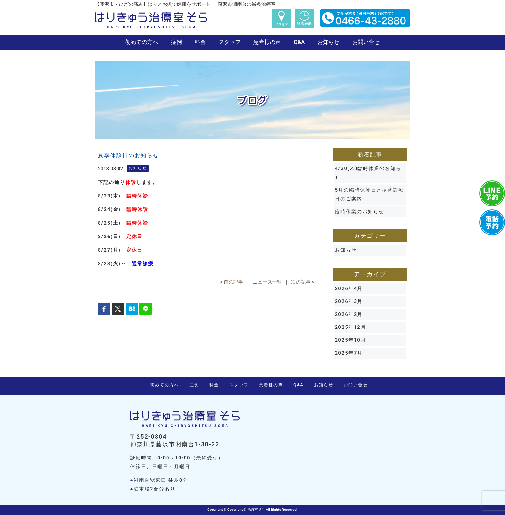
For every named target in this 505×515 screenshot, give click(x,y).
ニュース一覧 (267, 282)
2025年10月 (350, 340)
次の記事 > (302, 282)
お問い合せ (366, 42)
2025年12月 (350, 327)
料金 (200, 42)
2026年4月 (349, 288)
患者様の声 (267, 42)
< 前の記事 (231, 282)
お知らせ (328, 42)
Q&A (299, 42)
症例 (176, 42)
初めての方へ (141, 42)
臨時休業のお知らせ (359, 212)
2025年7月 (349, 353)
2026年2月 (349, 314)
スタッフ (230, 42)
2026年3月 (349, 301)
